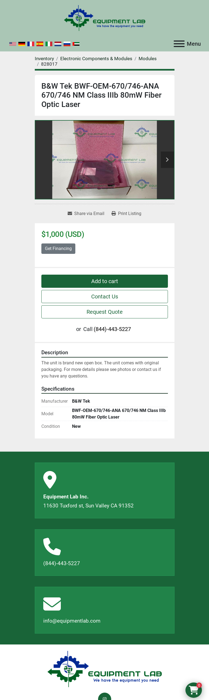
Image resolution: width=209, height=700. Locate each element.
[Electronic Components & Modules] (96, 58)
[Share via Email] (86, 213)
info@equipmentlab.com (72, 621)
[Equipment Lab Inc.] (104, 668)
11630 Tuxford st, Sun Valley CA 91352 (88, 506)
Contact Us (104, 296)
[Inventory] (44, 58)
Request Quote (105, 312)
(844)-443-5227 (112, 329)
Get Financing (58, 248)
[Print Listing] (126, 213)
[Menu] (179, 43)
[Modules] (148, 58)
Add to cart (104, 281)
